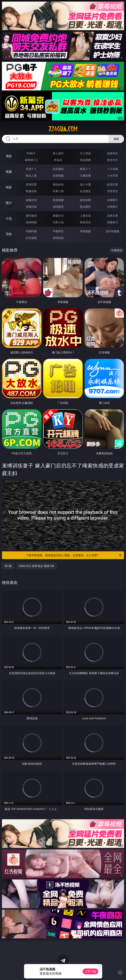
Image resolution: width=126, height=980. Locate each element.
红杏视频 (31, 238)
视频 (9, 172)
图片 (9, 203)
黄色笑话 (85, 222)
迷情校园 (31, 222)
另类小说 (58, 222)
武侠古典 (112, 215)
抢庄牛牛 (112, 160)
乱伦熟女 (85, 191)
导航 (9, 234)
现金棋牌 (85, 160)
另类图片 (112, 206)
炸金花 (58, 160)
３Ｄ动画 (112, 169)
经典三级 (58, 191)
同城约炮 (31, 231)
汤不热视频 (112, 231)
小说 (9, 218)
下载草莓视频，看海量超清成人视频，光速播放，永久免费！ (74, 555)
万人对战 (85, 153)
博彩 (9, 156)
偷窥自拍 (31, 200)
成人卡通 (85, 184)
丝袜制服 (58, 175)
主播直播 (85, 175)
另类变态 (112, 191)
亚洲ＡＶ (31, 169)
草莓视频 (85, 231)
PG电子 (31, 153)
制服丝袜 (31, 191)
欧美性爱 (112, 184)
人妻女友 (85, 215)
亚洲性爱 (31, 184)
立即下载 (90, 971)
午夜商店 (58, 231)
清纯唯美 (58, 206)
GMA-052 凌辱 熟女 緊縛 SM (36, 566)
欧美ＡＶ (85, 169)
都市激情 (31, 215)
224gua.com (63, 129)
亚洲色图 (58, 200)
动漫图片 (112, 200)
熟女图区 (85, 206)
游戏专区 (112, 153)
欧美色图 (85, 200)
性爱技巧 (112, 222)
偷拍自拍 (58, 184)
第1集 (8, 566)
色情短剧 (58, 238)
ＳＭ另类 (112, 175)
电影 (9, 187)
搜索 (116, 139)
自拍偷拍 (58, 169)
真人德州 (58, 153)
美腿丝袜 (31, 206)
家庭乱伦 (58, 215)
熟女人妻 (31, 175)
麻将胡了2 (31, 160)
